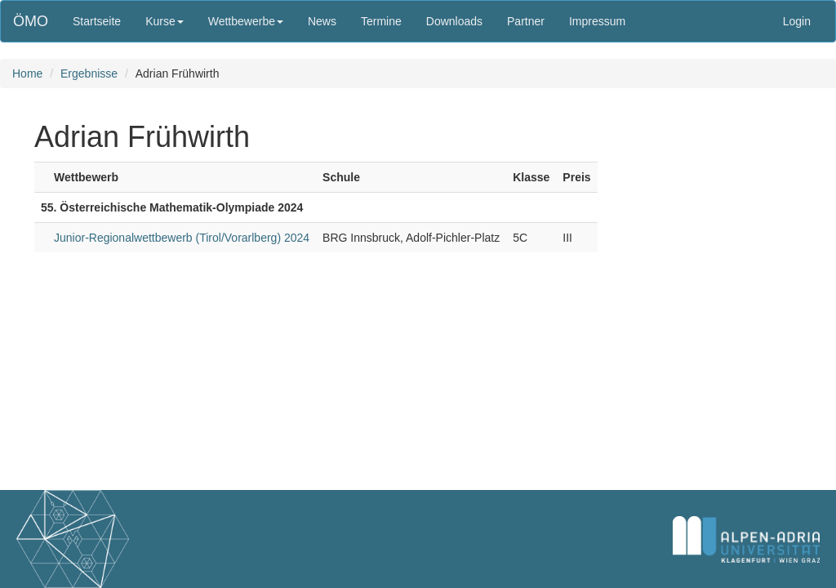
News (322, 21)
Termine (381, 21)
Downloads (454, 21)
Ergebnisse (89, 73)
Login (797, 21)
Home (27, 73)
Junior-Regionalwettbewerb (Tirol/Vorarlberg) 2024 (181, 237)
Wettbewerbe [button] (245, 21)
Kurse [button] (164, 21)
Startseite (97, 21)
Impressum (597, 21)
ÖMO (30, 21)
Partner (526, 21)
